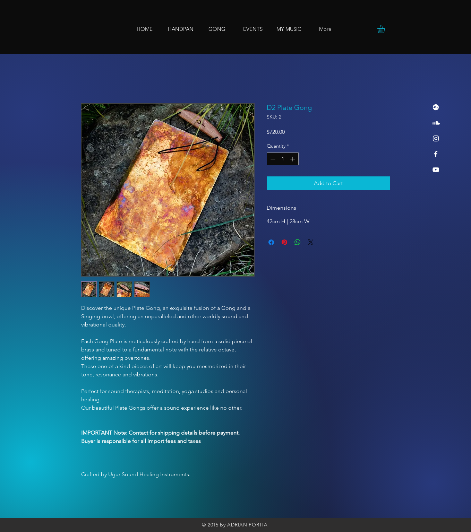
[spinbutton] (282, 159)
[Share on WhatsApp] (297, 242)
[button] (385, 29)
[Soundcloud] (436, 123)
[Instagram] (436, 138)
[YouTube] (436, 170)
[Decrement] (272, 159)
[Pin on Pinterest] (284, 242)
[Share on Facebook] (271, 242)
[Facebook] (436, 154)
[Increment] (293, 159)
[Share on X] (311, 242)
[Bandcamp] (436, 107)
